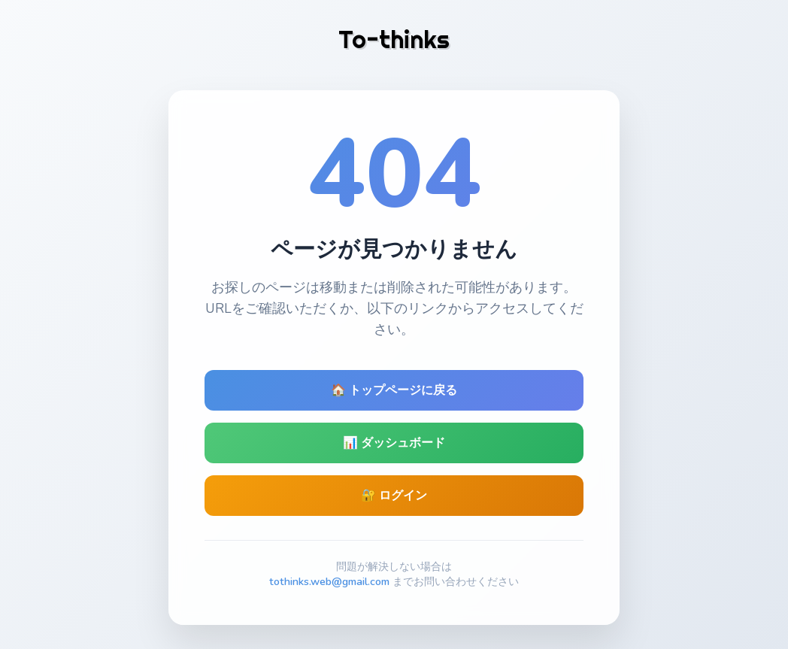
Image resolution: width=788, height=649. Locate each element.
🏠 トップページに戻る (394, 390)
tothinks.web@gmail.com (329, 581)
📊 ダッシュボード (394, 443)
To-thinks (394, 39)
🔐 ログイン (394, 495)
